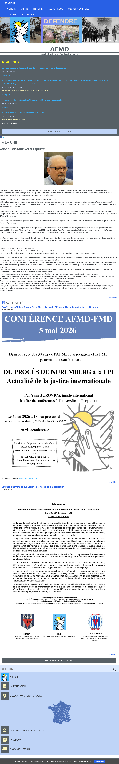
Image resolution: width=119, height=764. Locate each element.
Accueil (14, 677)
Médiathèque (56, 8)
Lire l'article (113, 297)
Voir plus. (6, 75)
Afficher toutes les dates (59, 131)
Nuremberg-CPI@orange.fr (28, 479)
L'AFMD (25, 8)
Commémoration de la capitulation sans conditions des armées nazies (32, 99)
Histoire (38, 8)
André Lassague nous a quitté (22, 149)
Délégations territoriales (26, 695)
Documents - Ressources (21, 14)
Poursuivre (100, 761)
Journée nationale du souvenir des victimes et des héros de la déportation (34, 68)
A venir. (5, 107)
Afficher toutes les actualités (58, 661)
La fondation (18, 686)
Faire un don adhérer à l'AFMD (27, 730)
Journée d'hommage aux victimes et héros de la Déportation (33, 486)
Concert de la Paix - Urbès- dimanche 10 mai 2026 (23, 112)
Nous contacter (20, 749)
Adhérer (12, 8)
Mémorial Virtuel (78, 8)
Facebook (15, 739)
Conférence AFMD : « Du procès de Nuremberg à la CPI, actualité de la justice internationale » (50, 307)
